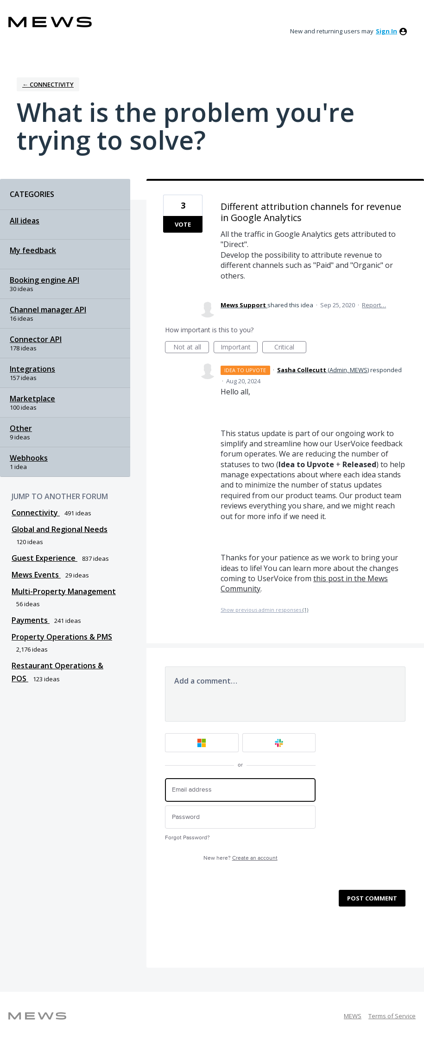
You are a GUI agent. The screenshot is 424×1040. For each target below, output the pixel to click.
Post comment (372, 898)
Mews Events (36, 575)
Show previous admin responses (264, 609)
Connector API (36, 339)
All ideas (24, 221)
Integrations (32, 369)
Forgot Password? (187, 837)
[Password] (240, 817)
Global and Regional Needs (60, 529)
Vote (183, 224)
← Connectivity (48, 84)
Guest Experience (44, 558)
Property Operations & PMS (62, 637)
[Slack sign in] (279, 742)
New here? (240, 858)
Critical (290, 347)
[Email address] (240, 790)
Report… (374, 305)
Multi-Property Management (64, 591)
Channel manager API (48, 309)
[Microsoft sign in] (202, 742)
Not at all (191, 347)
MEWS (352, 1016)
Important (239, 347)
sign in (386, 31)
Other (21, 428)
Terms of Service (392, 1016)
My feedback (33, 250)
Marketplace (32, 398)
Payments (31, 620)
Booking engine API (44, 280)
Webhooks (29, 458)
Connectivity (36, 512)
